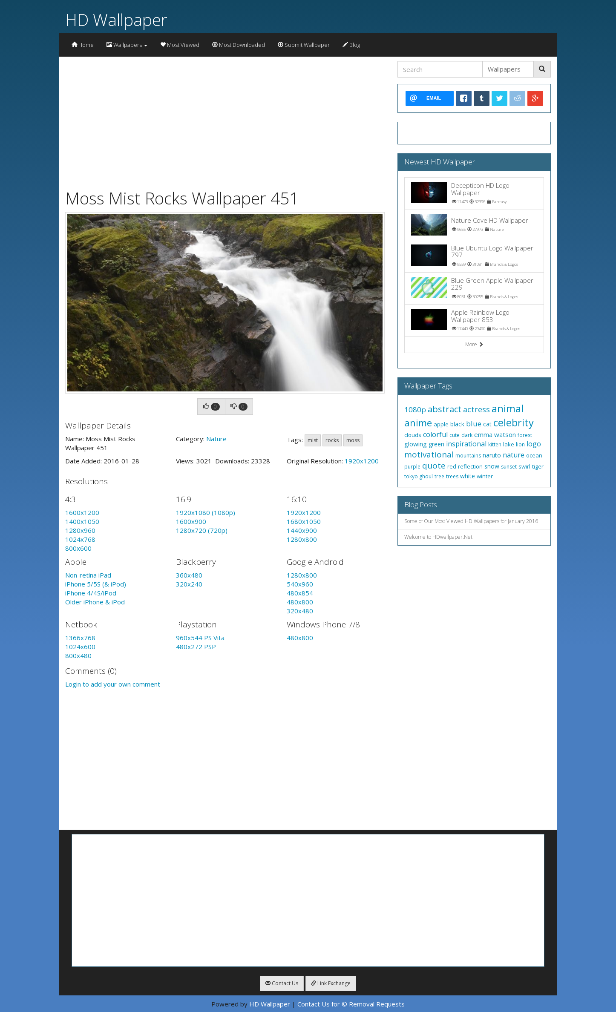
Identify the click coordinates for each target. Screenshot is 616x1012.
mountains (468, 455)
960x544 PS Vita (200, 637)
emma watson (495, 434)
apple (441, 424)
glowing (415, 444)
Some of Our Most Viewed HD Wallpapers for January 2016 (471, 521)
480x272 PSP (196, 646)
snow (491, 466)
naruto (492, 455)
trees (452, 476)
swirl (524, 466)
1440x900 (302, 530)
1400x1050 (82, 521)
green (436, 444)
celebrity (513, 422)
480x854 (300, 593)
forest (525, 435)
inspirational (466, 443)
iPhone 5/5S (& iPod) (95, 584)
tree (439, 476)
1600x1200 (82, 512)
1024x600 (80, 646)
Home (83, 45)
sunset (509, 466)
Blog (351, 45)
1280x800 (302, 539)
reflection (470, 466)
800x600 (78, 548)
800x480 (78, 655)
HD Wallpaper (116, 19)
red (451, 466)
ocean (534, 455)
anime (418, 422)
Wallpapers (127, 45)
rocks (332, 440)
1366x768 (80, 637)
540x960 (300, 584)
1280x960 (80, 530)
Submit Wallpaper (304, 45)
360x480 (189, 575)
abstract (444, 409)
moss (353, 440)
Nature (216, 438)
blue (473, 423)
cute (454, 435)
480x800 (300, 602)
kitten (494, 444)
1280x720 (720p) (201, 530)
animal (508, 408)
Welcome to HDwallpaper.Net (438, 536)
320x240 (189, 584)
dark (466, 435)
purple (412, 466)
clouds (412, 435)
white (467, 476)
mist (313, 440)
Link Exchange (331, 983)
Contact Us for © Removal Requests (351, 1004)
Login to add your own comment (112, 684)
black (457, 424)
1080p (415, 409)
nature (513, 455)
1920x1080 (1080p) (205, 512)
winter (485, 476)
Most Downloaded (238, 45)
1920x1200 (362, 461)
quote (434, 465)
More (474, 344)
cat (487, 424)
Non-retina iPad (88, 575)
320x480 (300, 611)
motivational (429, 454)
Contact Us (281, 983)
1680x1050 (304, 521)
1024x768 (80, 539)
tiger (538, 466)
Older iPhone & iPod (95, 602)
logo (534, 443)
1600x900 (191, 521)
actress (476, 409)
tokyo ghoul (418, 476)
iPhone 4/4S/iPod (90, 593)
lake (508, 444)
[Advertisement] (225, 120)
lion (520, 444)
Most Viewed (179, 45)
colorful (435, 434)
